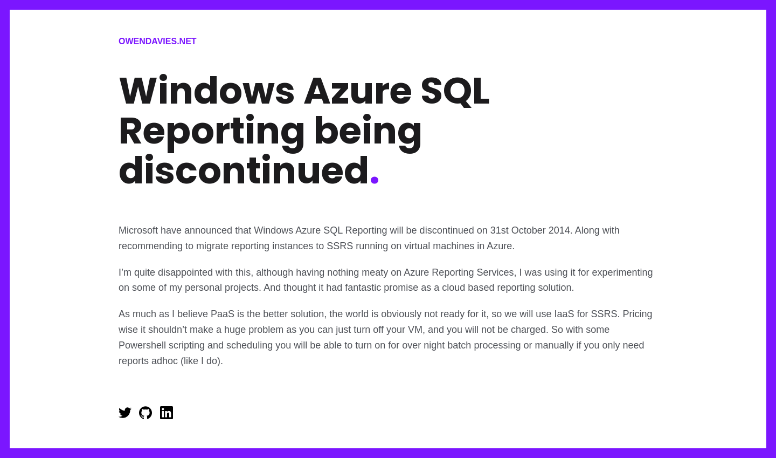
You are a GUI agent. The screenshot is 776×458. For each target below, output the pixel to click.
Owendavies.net (158, 41)
